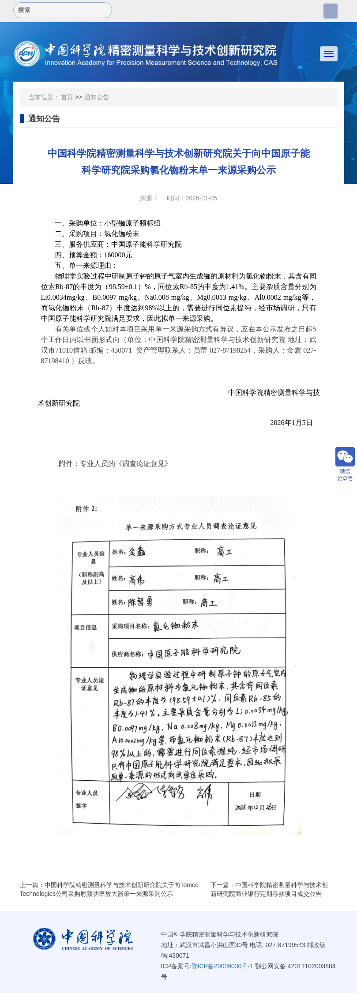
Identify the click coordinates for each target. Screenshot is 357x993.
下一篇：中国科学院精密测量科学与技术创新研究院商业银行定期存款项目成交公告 (269, 889)
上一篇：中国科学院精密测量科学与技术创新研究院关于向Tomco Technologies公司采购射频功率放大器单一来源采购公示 (109, 889)
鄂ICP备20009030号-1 (222, 966)
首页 (67, 97)
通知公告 (96, 97)
